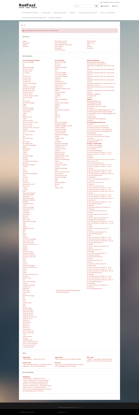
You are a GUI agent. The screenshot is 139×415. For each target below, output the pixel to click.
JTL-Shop (66, 412)
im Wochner (90, 287)
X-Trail (24, 205)
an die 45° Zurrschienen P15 (95, 182)
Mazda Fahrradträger (29, 165)
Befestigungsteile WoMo (94, 103)
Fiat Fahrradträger (60, 92)
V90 (24, 297)
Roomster (25, 276)
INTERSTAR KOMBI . (28, 195)
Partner (25, 234)
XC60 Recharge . (27, 303)
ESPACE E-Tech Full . (61, 149)
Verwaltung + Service (61, 41)
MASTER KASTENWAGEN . (62, 159)
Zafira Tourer (26, 219)
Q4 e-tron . (58, 64)
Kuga (24, 115)
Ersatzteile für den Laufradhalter (96, 106)
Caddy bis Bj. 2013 (28, 315)
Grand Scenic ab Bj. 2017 (30, 244)
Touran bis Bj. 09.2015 (29, 345)
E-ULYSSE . (58, 96)
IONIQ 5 (57, 104)
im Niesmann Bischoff (93, 255)
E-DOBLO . (58, 94)
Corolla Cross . (27, 287)
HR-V (24, 136)
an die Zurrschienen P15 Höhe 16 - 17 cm (99, 202)
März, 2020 (90, 357)
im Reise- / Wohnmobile (107, 13)
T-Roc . (25, 334)
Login (101, 2)
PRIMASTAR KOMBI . (29, 198)
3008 (24, 225)
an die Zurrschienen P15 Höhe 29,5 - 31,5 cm (100, 223)
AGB (88, 44)
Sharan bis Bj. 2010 (28, 333)
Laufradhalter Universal (94, 104)
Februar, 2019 (27, 363)
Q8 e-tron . (58, 66)
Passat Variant (27, 329)
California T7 (26, 320)
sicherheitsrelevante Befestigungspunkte (34, 17)
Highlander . (26, 288)
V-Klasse (25, 189)
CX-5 (24, 168)
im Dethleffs (90, 184)
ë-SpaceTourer (59, 81)
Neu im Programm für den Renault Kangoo (68, 359)
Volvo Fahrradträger (28, 295)
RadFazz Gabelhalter (60, 13)
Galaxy (25, 113)
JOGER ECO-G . (59, 87)
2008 (24, 223)
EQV (56, 120)
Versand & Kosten (60, 50)
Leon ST (25, 262)
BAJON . (25, 147)
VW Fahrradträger (28, 310)
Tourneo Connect (28, 120)
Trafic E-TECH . (59, 163)
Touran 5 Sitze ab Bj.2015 (30, 341)
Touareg (25, 338)
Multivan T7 (26, 327)
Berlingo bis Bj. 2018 (29, 90)
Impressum (90, 48)
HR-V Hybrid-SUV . (28, 138)
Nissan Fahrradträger (29, 193)
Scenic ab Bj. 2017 (28, 251)
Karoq (24, 271)
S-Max (24, 119)
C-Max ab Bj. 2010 (28, 110)
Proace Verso (26, 292)
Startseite (117, 2)
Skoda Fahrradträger (29, 265)
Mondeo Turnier (27, 117)
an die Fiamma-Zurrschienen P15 (97, 211)
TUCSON (25, 154)
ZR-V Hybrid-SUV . (28, 143)
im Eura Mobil (91, 200)
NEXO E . (57, 108)
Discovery (25, 163)
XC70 (24, 304)
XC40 (24, 299)
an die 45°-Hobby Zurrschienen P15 (97, 214)
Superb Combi (27, 278)
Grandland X (26, 214)
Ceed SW (25, 157)
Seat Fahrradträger (28, 253)
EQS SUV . (58, 117)
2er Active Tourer (28, 69)
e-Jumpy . (57, 80)
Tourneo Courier (27, 124)
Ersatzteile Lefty (91, 96)
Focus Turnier (27, 112)
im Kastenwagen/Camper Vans (87, 13)
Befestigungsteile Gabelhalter (96, 62)
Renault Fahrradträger (29, 239)
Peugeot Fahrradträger (29, 221)
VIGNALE (25, 129)
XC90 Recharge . (27, 308)
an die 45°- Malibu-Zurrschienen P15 (98, 246)
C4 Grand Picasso (28, 92)
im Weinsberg (91, 283)
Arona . (25, 258)
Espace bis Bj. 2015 (28, 242)
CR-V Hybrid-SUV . (28, 135)
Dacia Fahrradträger (29, 103)
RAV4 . (24, 294)
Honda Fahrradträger (29, 131)
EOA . (56, 112)
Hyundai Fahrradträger (29, 145)
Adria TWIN (90, 124)
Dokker (25, 104)
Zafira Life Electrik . (60, 133)
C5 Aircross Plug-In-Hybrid (30, 96)
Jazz (24, 140)
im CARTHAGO (91, 177)
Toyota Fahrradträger (29, 285)
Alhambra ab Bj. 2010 (29, 255)
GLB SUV (25, 177)
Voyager (25, 85)
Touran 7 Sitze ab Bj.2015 (30, 343)
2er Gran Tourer (27, 71)
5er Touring (26, 73)
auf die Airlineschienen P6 (94, 140)
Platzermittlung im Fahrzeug (63, 44)
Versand (79, 407)
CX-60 (24, 170)
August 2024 (58, 357)
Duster (25, 106)
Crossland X (26, 212)
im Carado (90, 168)
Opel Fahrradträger (28, 207)
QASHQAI (25, 202)
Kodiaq (25, 272)
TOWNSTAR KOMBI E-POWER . (64, 126)
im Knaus (89, 226)
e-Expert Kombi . (60, 138)
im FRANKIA (90, 205)
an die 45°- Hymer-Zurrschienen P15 (98, 218)
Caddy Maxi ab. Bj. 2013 (30, 317)
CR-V (24, 133)
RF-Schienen (90, 108)
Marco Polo (26, 186)
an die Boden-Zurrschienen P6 (96, 219)
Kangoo (25, 246)
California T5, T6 (27, 318)
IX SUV (57, 69)
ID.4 (56, 186)
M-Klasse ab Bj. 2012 (29, 184)
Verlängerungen (91, 117)
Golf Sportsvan (27, 322)
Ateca (24, 260)
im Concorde (90, 180)
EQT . (56, 119)
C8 (23, 99)
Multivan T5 (26, 324)
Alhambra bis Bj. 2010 (29, 257)
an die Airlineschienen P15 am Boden (98, 127)
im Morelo (90, 248)
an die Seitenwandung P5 (94, 135)
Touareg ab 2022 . (28, 340)
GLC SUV (25, 179)
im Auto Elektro (46, 13)
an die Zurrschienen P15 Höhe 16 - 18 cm (99, 152)
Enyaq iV (57, 166)
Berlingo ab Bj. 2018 (28, 89)
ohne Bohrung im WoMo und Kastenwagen (99, 112)
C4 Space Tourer (27, 94)
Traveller (25, 237)
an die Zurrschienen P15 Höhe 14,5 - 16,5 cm (100, 221)
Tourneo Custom (27, 126)
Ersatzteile (90, 97)
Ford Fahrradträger (28, 108)
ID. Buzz (57, 184)
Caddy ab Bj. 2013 (28, 311)
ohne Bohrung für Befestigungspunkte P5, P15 (100, 110)
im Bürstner (90, 157)
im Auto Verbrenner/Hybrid (30, 13)
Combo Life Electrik (60, 131)
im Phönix (90, 258)
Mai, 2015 (58, 363)
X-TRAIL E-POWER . (60, 127)
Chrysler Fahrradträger (29, 83)
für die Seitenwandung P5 (94, 175)
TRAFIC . (57, 161)
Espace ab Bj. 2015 (28, 241)
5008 (24, 230)
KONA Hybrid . (27, 149)
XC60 (24, 301)
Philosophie (58, 48)
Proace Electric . (59, 173)
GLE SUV (25, 180)
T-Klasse (25, 188)
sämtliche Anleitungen (55, 17)
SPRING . (57, 90)
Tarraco (25, 264)
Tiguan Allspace (27, 336)
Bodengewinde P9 (92, 142)
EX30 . (56, 179)
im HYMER (90, 216)
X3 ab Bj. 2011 (27, 76)
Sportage (25, 159)
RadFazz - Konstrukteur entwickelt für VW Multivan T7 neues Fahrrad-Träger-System (99, 360)
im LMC (89, 235)
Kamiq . (25, 269)
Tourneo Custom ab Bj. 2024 (31, 127)
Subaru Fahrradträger (29, 281)
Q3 (23, 64)
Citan (24, 175)
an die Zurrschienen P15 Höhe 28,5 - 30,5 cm (100, 173)
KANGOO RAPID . (60, 154)
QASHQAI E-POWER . (61, 124)
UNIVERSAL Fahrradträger (94, 145)
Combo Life (26, 211)
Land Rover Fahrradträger (30, 161)
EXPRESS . (58, 150)
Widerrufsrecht (91, 41)
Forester (25, 283)
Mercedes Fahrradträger (30, 173)
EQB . (56, 113)
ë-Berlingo (58, 78)
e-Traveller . (58, 142)
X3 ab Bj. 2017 (27, 78)
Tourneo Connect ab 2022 (30, 122)
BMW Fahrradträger (28, 67)
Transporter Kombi (28, 347)
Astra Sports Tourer (28, 209)
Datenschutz (90, 43)
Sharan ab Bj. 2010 (28, 331)
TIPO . (56, 97)
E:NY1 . (57, 101)
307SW (25, 226)
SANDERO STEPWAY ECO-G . (63, 89)
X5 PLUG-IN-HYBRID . (61, 74)
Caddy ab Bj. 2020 (28, 313)
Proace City (26, 290)
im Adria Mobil (91, 149)
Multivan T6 (26, 326)
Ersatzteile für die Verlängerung (96, 119)
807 (24, 232)
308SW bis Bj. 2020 (28, 228)
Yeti (24, 280)
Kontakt (112, 2)
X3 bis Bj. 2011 (27, 80)
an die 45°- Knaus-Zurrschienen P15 (97, 126)
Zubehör (73, 13)
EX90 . (56, 180)
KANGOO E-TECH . (60, 152)
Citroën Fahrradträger (29, 87)
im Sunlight (90, 274)
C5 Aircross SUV (27, 97)
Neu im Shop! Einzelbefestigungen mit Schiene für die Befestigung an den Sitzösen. (69, 365)
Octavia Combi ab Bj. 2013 (30, 274)
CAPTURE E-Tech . (60, 147)
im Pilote (89, 262)
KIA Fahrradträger (28, 156)
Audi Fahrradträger (28, 62)
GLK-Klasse (26, 182)
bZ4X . (56, 170)
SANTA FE (25, 150)
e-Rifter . (57, 140)
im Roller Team (91, 265)
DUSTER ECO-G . (59, 85)
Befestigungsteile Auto (93, 101)
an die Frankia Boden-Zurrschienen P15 (98, 207)
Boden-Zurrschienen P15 (94, 249)
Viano (24, 191)
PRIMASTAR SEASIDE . (29, 200)
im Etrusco (90, 193)
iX (23, 74)
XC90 (24, 306)
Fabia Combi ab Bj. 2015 (30, 267)
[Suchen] (84, 6)
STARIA (25, 152)
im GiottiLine (90, 209)
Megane (25, 249)
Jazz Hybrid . (26, 142)
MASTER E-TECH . (60, 157)
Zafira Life (25, 218)
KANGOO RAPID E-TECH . (62, 156)
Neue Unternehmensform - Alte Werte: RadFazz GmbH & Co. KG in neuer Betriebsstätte (37, 365)
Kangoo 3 (25, 248)
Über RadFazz (59, 46)
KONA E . (57, 106)
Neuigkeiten (26, 377)
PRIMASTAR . (26, 196)
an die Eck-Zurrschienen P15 (95, 163)
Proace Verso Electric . (61, 175)
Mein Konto (106, 2)
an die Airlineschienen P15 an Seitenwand (99, 129)
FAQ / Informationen (61, 43)
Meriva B (25, 216)
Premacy (25, 172)
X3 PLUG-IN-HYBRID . (61, 73)
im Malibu (90, 244)
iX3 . (56, 71)
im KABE (89, 225)
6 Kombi (25, 166)
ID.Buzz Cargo (59, 188)
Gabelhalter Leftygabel (93, 94)
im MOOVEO (90, 251)
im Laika (89, 230)
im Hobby (90, 212)
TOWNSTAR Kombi (28, 203)
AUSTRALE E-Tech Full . (61, 145)
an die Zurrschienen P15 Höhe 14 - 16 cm (99, 165)
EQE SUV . (58, 115)
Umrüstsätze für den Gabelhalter (97, 64)
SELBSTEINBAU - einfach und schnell (34, 359)
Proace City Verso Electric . (62, 172)
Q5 (23, 66)
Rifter (24, 235)
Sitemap (89, 46)
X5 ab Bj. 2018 (27, 81)
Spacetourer (26, 101)
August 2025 (26, 357)
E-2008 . (57, 136)
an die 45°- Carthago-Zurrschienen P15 (98, 179)
